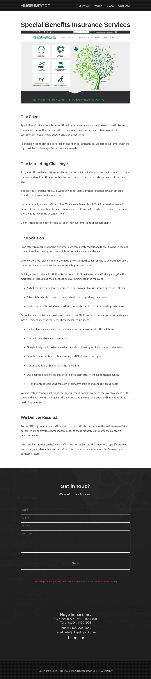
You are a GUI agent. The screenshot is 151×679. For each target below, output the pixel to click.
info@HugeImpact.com (80, 632)
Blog (110, 5)
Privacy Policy (86, 581)
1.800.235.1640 (81, 627)
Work (98, 5)
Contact (124, 5)
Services (84, 5)
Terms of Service (104, 581)
